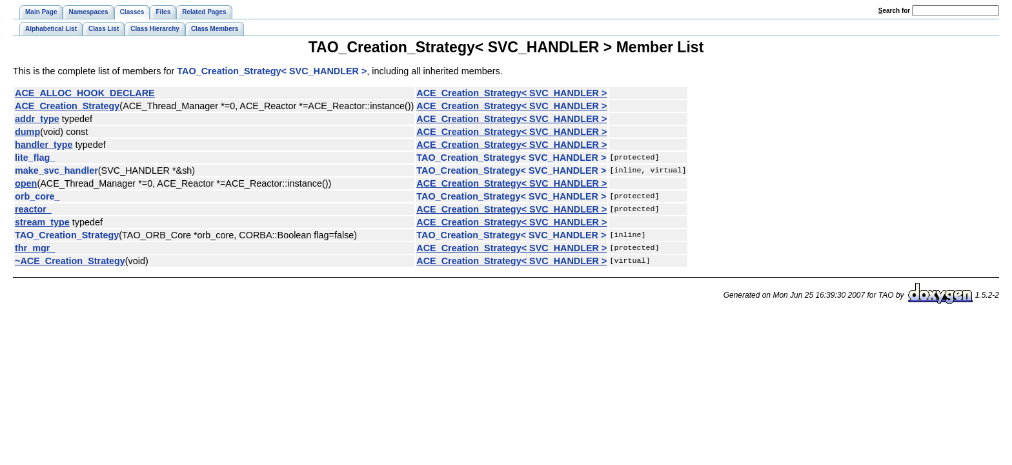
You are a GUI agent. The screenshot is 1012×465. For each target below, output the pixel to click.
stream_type (42, 222)
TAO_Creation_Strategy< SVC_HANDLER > (272, 71)
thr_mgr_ (35, 248)
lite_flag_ (35, 157)
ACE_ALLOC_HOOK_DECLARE (85, 93)
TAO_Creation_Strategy (67, 235)
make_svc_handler (56, 170)
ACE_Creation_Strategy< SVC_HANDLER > (511, 93)
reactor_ (33, 209)
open (26, 183)
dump (27, 132)
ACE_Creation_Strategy (67, 106)
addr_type (37, 119)
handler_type (44, 145)
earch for (894, 10)
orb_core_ (37, 196)
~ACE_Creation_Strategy (70, 261)
